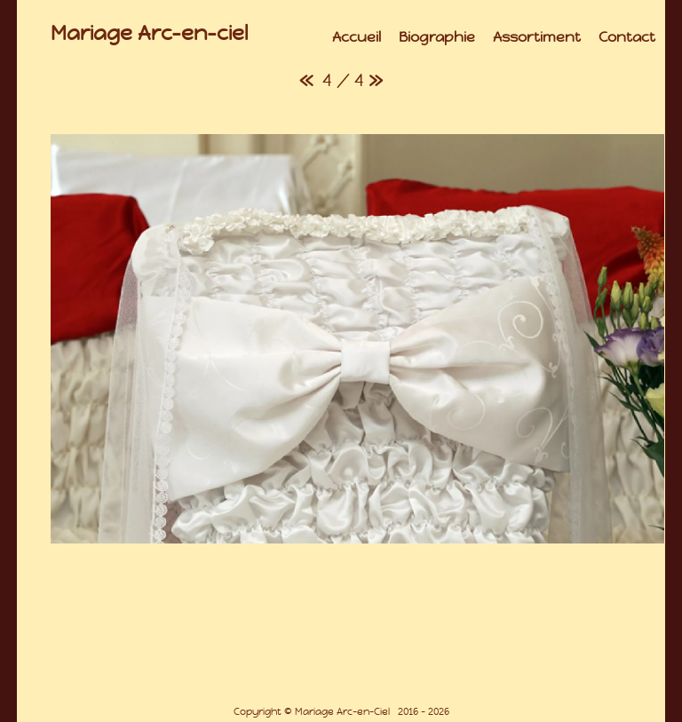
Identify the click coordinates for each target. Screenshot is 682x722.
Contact (627, 37)
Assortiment (537, 37)
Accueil (356, 37)
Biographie (437, 37)
